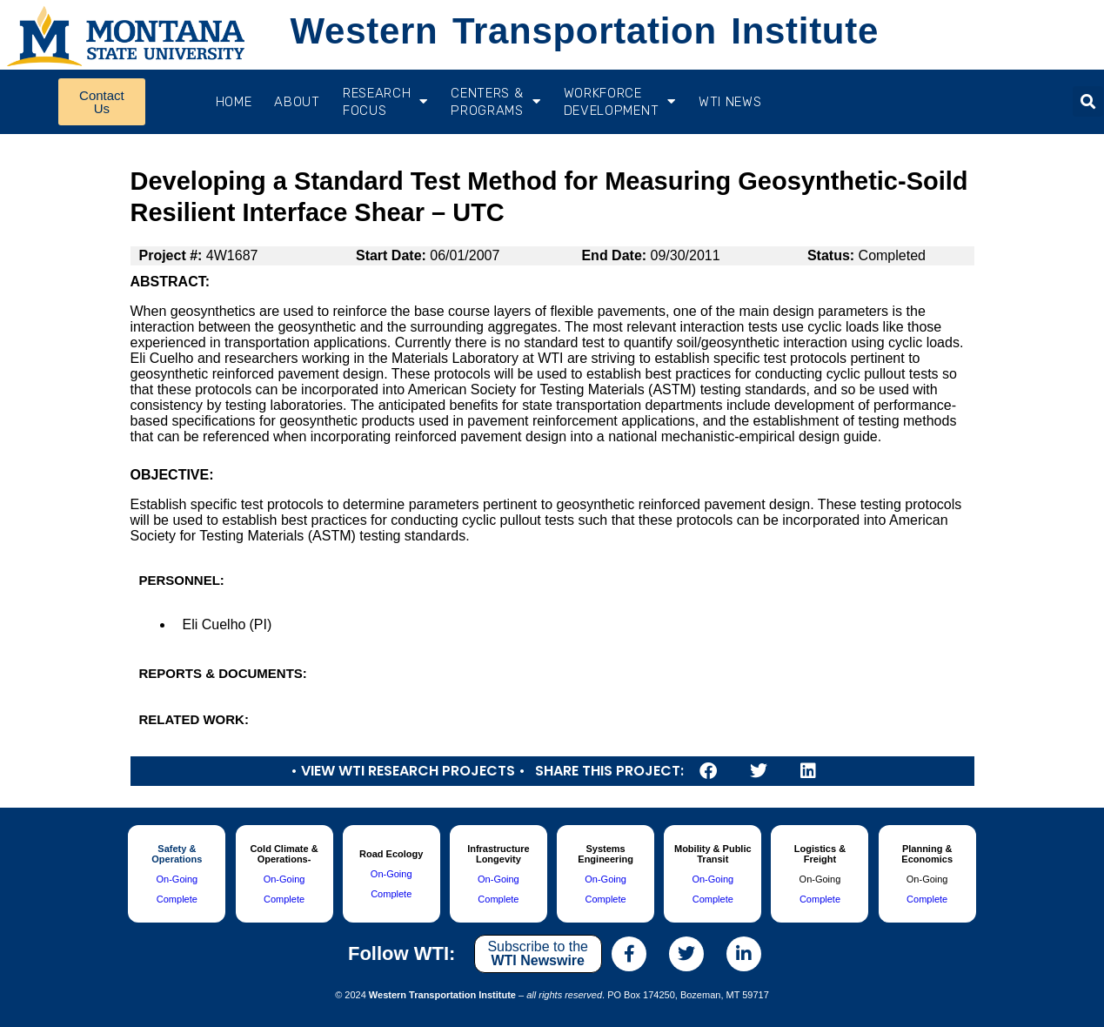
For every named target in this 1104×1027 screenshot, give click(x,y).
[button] (1088, 101)
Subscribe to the (537, 953)
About (297, 102)
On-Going (176, 879)
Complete (177, 899)
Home (234, 102)
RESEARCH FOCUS (385, 101)
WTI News (730, 102)
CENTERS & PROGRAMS (495, 101)
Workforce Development (620, 101)
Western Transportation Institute (585, 30)
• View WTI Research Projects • (408, 771)
